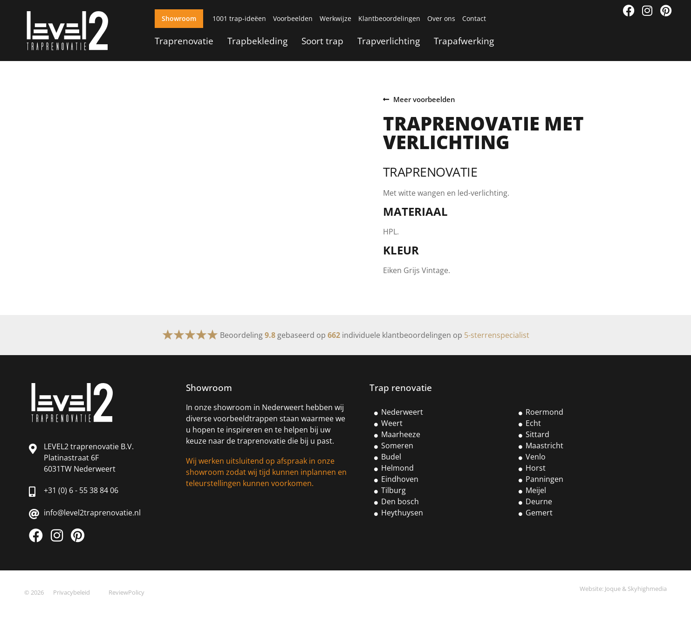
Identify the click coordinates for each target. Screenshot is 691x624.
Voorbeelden (293, 18)
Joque (613, 588)
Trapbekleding (257, 40)
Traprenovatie (184, 40)
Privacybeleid (71, 592)
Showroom (179, 18)
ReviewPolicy (126, 592)
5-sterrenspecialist (496, 335)
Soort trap (322, 40)
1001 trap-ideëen (239, 18)
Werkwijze (335, 18)
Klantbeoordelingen (389, 18)
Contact (474, 18)
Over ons (441, 18)
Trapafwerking (464, 40)
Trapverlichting (388, 40)
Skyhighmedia (647, 588)
